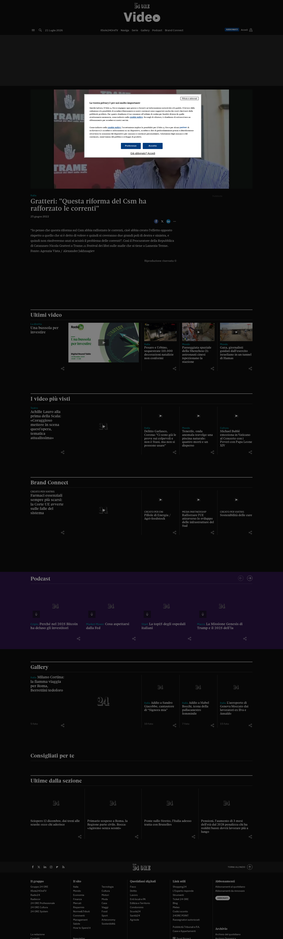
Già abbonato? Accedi (142, 153)
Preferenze (131, 146)
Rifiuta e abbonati (189, 98)
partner (183, 127)
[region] (142, 126)
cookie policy (136, 117)
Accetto (153, 146)
